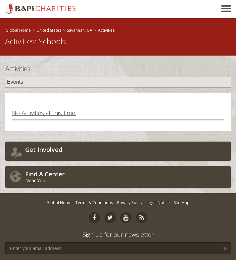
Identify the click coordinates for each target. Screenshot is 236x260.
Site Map (182, 202)
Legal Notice (158, 202)
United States (48, 30)
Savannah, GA (79, 30)
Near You (126, 177)
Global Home (18, 30)
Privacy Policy (129, 202)
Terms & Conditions (94, 202)
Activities (106, 30)
